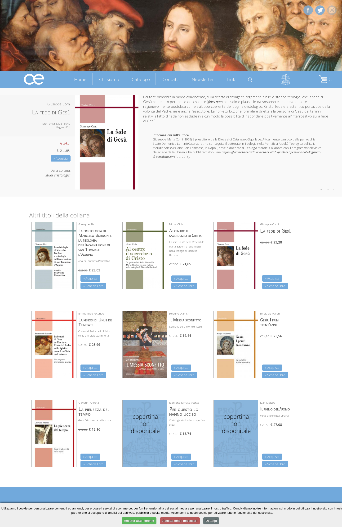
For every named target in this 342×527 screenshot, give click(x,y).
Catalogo (141, 79)
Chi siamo (109, 79)
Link (231, 79)
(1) (325, 79)
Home (80, 79)
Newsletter (203, 79)
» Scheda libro (93, 286)
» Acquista (60, 158)
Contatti (171, 79)
